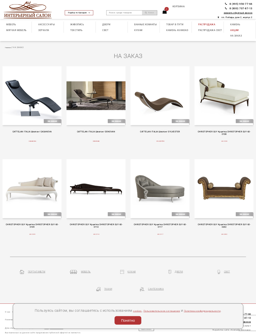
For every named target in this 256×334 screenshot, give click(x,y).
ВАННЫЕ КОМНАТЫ (145, 24)
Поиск (149, 13)
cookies (138, 303)
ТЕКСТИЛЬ (76, 30)
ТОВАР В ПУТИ (174, 24)
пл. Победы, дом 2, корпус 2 (235, 17)
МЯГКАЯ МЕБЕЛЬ (16, 30)
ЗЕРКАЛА (43, 30)
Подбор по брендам (79, 13)
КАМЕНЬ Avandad (177, 30)
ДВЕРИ (106, 24)
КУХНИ (138, 30)
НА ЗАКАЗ (236, 35)
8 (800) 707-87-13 (238, 8)
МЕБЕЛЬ (11, 24)
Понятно (128, 319)
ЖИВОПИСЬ (77, 24)
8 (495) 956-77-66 (238, 4)
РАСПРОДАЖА (206, 24)
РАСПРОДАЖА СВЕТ (210, 30)
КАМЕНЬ (235, 24)
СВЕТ (105, 30)
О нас (9, 298)
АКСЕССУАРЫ (46, 24)
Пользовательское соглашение (174, 303)
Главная (9, 47)
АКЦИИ (234, 30)
